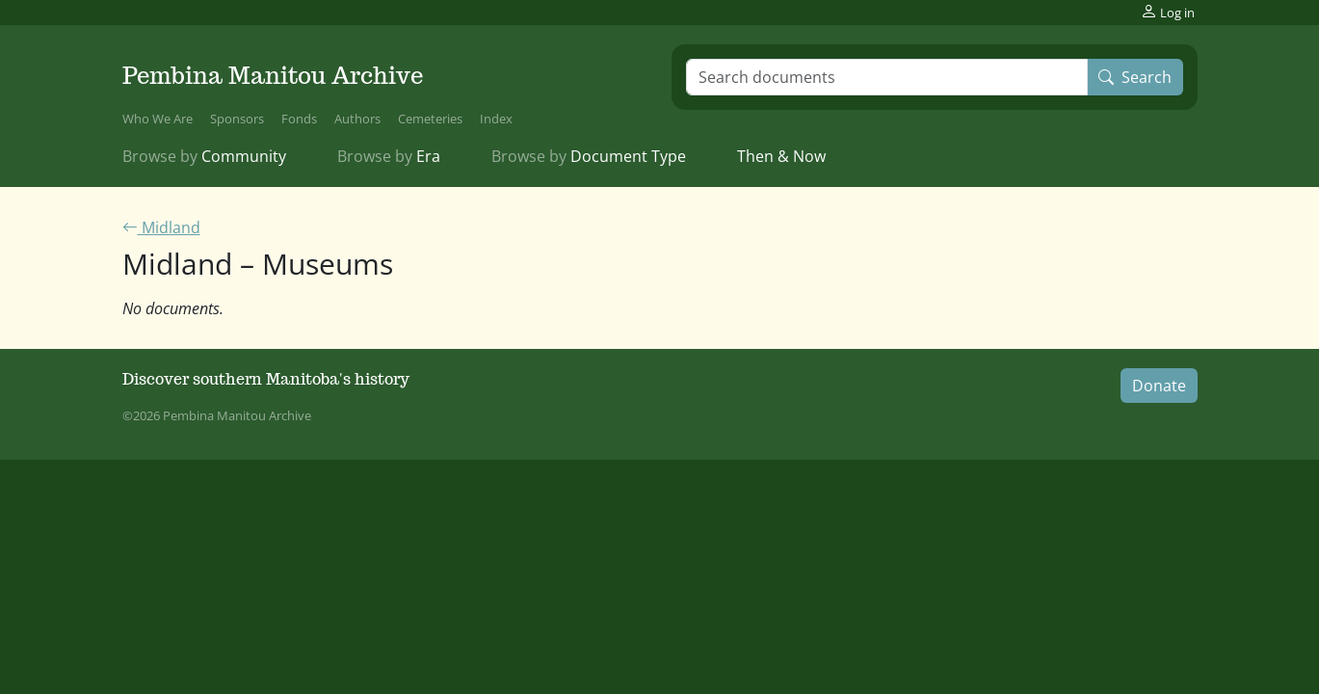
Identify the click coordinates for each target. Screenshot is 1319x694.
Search (1135, 77)
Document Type (588, 156)
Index (496, 118)
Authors (357, 118)
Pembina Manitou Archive (272, 76)
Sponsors (237, 118)
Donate (1159, 385)
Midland (161, 227)
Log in (1168, 12)
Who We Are (157, 118)
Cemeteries (430, 118)
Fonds (299, 118)
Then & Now (781, 156)
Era (388, 156)
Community (204, 156)
